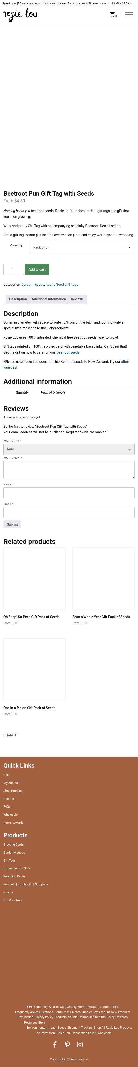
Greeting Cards (13, 844)
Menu (129, 15)
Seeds (62, 1027)
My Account (11, 783)
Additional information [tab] (49, 299)
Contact (8, 799)
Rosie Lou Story (34, 1022)
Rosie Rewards (13, 822)
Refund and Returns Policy (97, 1017)
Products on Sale (66, 1017)
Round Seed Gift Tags (62, 284)
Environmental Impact (41, 1027)
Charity (8, 892)
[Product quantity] (13, 269)
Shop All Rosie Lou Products (113, 1027)
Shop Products (13, 791)
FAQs (6, 806)
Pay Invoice (25, 1017)
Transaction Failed (83, 1033)
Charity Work (75, 1007)
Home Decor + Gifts (16, 868)
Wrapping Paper (14, 876)
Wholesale (10, 814)
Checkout (91, 1007)
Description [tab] (18, 299)
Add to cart (37, 269)
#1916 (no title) (37, 1007)
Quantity (16, 245)
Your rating (12, 440)
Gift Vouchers (12, 900)
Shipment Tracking (79, 1027)
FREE (115, 1007)
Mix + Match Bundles (78, 1012)
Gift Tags (9, 860)
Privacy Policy (43, 1017)
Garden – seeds (14, 852)
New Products (120, 1012)
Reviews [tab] (77, 299)
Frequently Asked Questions (34, 1012)
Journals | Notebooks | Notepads (25, 884)
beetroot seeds (68, 352)
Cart (6, 775)
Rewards (122, 1017)
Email (8, 504)
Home (58, 1012)
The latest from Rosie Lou (52, 1033)
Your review (12, 457)
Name (8, 484)
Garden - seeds (32, 284)
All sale (54, 1007)
